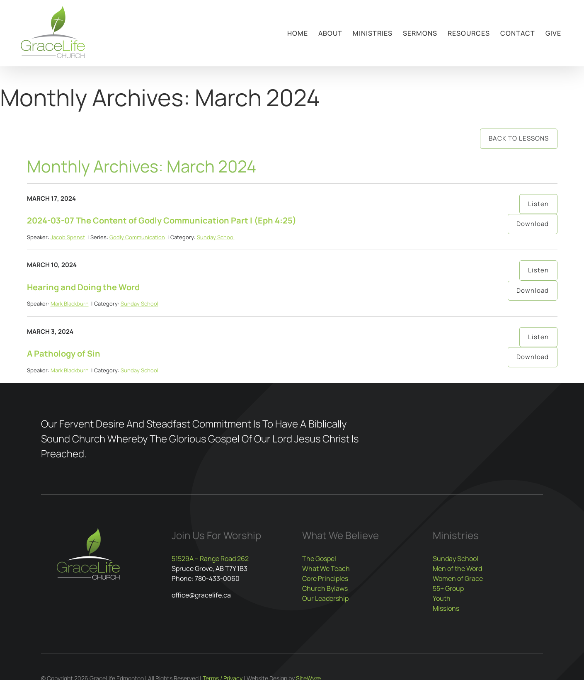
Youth (442, 598)
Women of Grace (458, 578)
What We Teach (326, 568)
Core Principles (325, 578)
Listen (538, 203)
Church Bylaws (325, 588)
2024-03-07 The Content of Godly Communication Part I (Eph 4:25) (161, 220)
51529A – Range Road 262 (210, 558)
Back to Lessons (519, 138)
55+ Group (448, 588)
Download (532, 223)
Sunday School (216, 237)
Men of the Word (457, 568)
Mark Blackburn (70, 303)
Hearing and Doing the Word (83, 287)
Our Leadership (325, 598)
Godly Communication (137, 237)
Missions (446, 608)
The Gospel (319, 558)
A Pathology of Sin (63, 353)
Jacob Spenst (68, 237)
